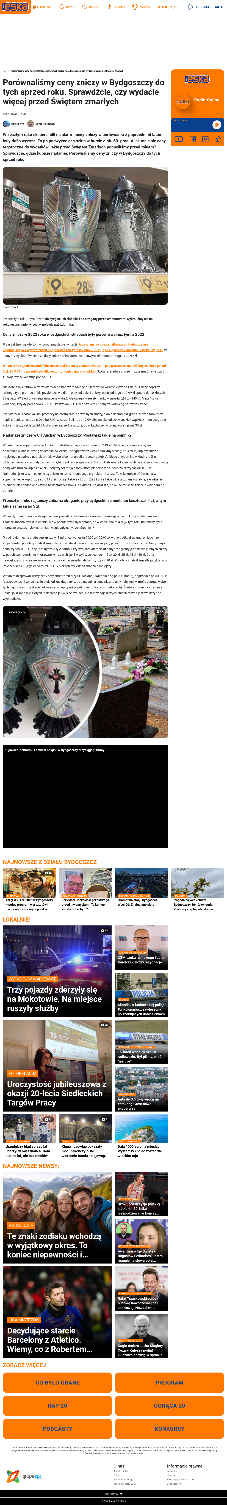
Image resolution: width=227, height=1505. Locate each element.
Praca (116, 1475)
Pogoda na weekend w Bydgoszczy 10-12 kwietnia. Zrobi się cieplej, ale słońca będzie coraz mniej (197, 905)
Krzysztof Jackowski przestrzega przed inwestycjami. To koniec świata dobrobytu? (85, 904)
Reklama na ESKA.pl (123, 1479)
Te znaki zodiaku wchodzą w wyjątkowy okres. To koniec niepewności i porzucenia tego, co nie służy (57, 1240)
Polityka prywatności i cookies (181, 1479)
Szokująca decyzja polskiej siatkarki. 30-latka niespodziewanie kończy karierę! (141, 1209)
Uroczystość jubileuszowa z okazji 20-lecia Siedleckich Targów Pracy (57, 1088)
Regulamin (172, 1471)
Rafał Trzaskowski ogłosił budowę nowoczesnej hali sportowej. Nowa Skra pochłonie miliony (141, 1303)
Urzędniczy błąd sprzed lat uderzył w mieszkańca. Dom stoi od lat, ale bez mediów (29, 1151)
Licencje (171, 1475)
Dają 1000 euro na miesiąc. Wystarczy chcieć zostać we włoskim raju (141, 1151)
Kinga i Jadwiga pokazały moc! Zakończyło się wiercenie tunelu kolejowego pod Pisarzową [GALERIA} (85, 1151)
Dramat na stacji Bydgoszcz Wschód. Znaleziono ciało (141, 902)
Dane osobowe (174, 1484)
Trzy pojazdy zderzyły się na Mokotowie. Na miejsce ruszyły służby (57, 994)
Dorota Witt (17, 123)
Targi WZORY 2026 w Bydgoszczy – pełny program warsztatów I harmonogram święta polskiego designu (29, 905)
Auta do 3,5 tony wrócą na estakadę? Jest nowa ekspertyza (141, 1104)
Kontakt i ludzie (121, 1471)
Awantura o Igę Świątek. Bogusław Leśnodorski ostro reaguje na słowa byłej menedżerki (141, 1256)
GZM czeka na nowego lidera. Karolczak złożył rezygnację (141, 959)
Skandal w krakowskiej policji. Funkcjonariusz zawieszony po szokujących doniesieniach (141, 1009)
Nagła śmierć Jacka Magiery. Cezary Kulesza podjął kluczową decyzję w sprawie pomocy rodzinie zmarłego (141, 1350)
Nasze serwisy (113, 1493)
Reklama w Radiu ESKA (125, 1484)
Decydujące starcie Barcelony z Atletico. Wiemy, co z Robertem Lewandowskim (57, 1335)
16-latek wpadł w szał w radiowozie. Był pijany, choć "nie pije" (141, 1056)
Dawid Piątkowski (45, 123)
